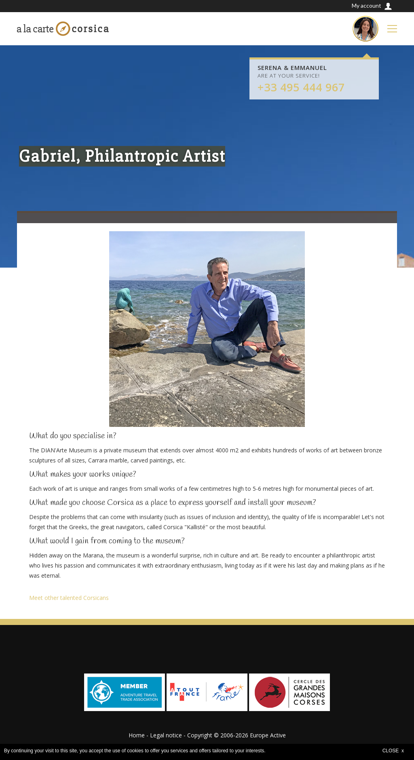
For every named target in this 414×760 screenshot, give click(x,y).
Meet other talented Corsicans (69, 598)
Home (137, 735)
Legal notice (166, 735)
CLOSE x (393, 751)
